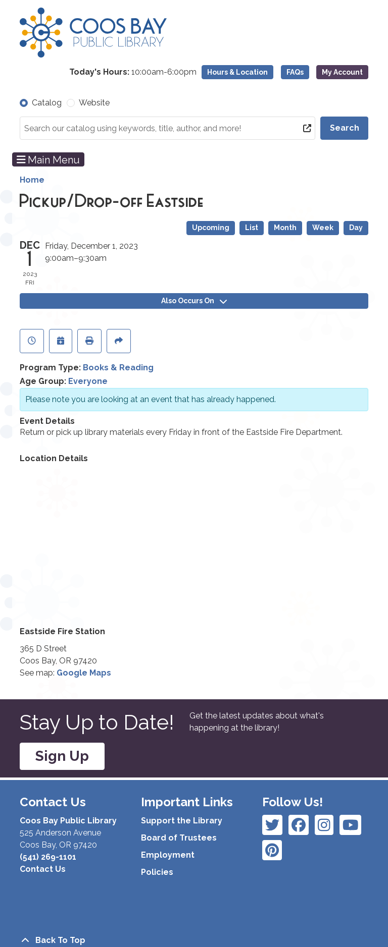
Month (285, 228)
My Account (342, 72)
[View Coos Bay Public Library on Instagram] (298, 825)
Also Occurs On (194, 301)
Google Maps (84, 673)
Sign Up (62, 756)
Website (94, 102)
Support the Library (181, 820)
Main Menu (48, 159)
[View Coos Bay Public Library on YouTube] (272, 850)
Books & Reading (118, 367)
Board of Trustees (179, 838)
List (251, 228)
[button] (133, 72)
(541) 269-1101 (48, 857)
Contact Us (43, 869)
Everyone (88, 381)
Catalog (47, 102)
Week (322, 228)
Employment (168, 855)
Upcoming (210, 228)
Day (356, 228)
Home (32, 180)
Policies (157, 872)
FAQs (295, 72)
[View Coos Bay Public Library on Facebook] (272, 825)
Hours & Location (237, 72)
